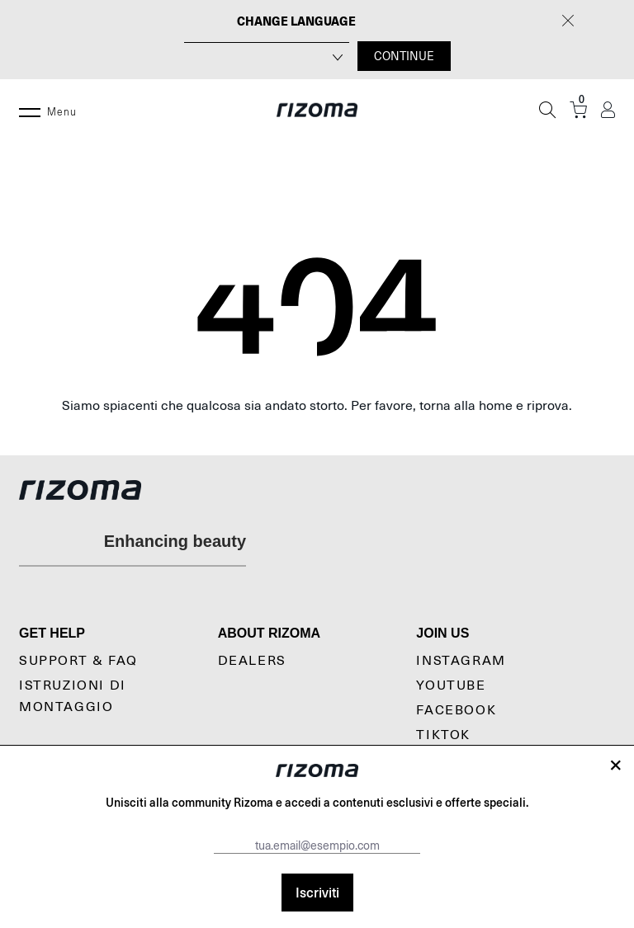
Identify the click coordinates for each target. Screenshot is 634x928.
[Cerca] (547, 109)
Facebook (456, 710)
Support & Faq (78, 660)
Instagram (460, 660)
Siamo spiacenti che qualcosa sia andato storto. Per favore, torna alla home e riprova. (317, 405)
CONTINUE (404, 56)
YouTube (450, 685)
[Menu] (29, 110)
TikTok (443, 735)
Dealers (252, 660)
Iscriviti (317, 892)
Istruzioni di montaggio (72, 696)
